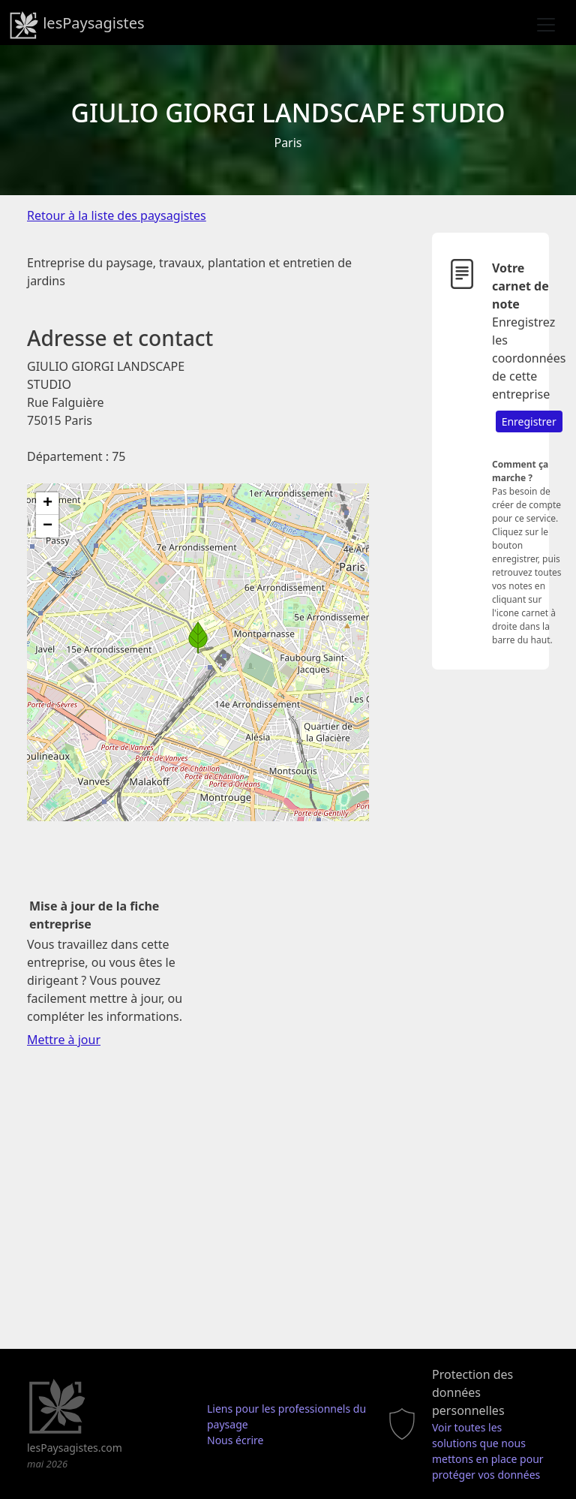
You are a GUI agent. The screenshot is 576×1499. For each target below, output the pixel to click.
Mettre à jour (63, 1039)
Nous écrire (235, 1440)
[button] (198, 637)
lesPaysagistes (77, 25)
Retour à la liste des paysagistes (116, 215)
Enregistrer (529, 421)
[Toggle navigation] (546, 25)
